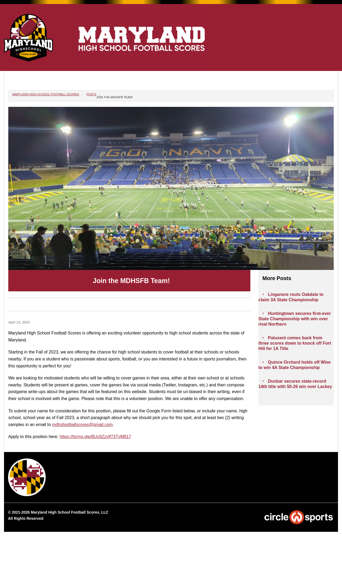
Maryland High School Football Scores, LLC (69, 512)
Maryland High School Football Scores (45, 94)
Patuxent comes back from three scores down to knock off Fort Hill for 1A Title (294, 343)
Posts (91, 94)
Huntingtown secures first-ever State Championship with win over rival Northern (294, 318)
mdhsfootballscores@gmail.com (82, 424)
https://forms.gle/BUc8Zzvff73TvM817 (95, 436)
